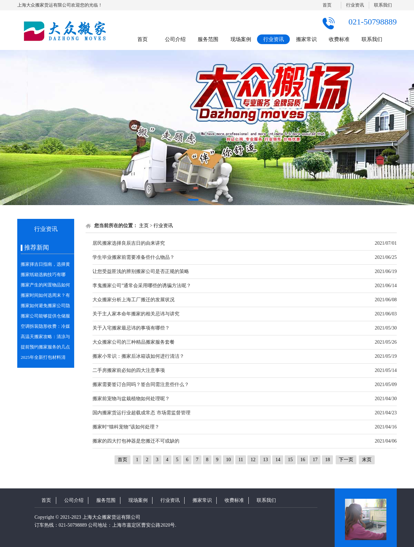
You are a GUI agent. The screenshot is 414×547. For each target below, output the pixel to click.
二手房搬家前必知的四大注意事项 (128, 370)
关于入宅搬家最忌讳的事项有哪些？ (131, 328)
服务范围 (208, 39)
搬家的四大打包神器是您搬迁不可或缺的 (135, 441)
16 (302, 459)
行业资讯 (355, 5)
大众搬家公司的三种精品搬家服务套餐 (133, 342)
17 (315, 459)
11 (240, 459)
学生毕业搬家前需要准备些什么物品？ (133, 257)
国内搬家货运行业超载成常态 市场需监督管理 (141, 412)
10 (228, 459)
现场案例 (240, 39)
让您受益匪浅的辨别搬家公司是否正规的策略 (140, 271)
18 (327, 459)
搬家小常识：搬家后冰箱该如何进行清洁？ (138, 356)
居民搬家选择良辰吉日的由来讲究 (128, 243)
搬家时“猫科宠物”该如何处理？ (125, 426)
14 (277, 459)
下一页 (346, 459)
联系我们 (383, 5)
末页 (367, 459)
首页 (327, 5)
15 (290, 459)
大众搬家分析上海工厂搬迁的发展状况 (133, 299)
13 (265, 459)
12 (252, 459)
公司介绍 (175, 39)
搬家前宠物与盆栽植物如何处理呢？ (131, 398)
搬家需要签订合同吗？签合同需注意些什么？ (140, 384)
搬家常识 (306, 39)
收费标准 (339, 39)
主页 (144, 225)
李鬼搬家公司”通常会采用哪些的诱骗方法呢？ (141, 285)
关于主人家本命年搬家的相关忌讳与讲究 (135, 313)
